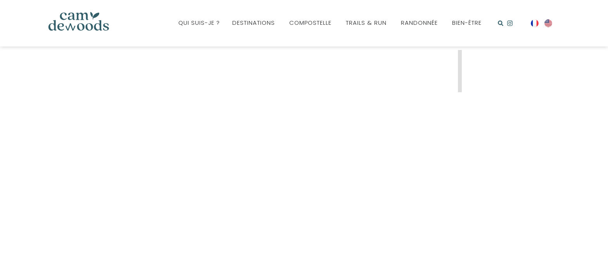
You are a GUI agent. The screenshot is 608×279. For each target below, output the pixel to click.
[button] (500, 23)
